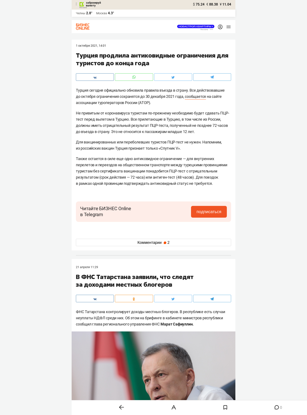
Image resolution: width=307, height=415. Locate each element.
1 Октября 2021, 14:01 (91, 45)
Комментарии (153, 242)
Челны (80, 13)
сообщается (195, 96)
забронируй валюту (93, 4)
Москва (101, 13)
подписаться (209, 211)
